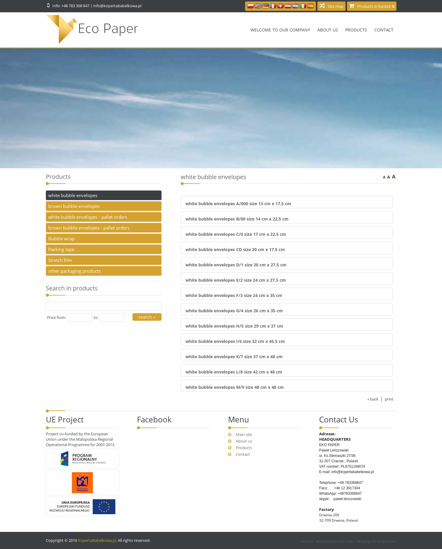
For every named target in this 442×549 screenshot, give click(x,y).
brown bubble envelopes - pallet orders (88, 228)
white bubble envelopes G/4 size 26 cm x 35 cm (234, 311)
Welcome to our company (280, 30)
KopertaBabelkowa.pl (97, 540)
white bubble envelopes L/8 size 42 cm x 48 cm (233, 372)
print (389, 399)
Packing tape (61, 249)
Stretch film (60, 260)
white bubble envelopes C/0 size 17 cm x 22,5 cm (235, 234)
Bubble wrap (61, 239)
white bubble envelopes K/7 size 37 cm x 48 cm (234, 356)
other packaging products (74, 271)
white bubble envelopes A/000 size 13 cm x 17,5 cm (238, 203)
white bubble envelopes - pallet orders (87, 217)
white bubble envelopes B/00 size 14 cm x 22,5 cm (237, 219)
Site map (335, 6)
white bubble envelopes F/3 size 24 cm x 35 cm (233, 295)
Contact (383, 30)
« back (372, 399)
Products (356, 30)
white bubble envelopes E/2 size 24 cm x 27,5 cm (235, 280)
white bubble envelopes (72, 195)
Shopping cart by (376, 541)
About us (327, 30)
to (96, 317)
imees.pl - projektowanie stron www (327, 541)
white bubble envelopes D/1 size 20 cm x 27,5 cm (235, 265)
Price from (56, 317)
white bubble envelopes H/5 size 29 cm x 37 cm (234, 326)
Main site (244, 434)
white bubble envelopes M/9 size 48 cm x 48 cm (234, 387)
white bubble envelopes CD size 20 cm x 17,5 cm (235, 249)
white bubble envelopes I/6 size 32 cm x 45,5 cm (235, 341)
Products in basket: (375, 6)
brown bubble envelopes (73, 206)
